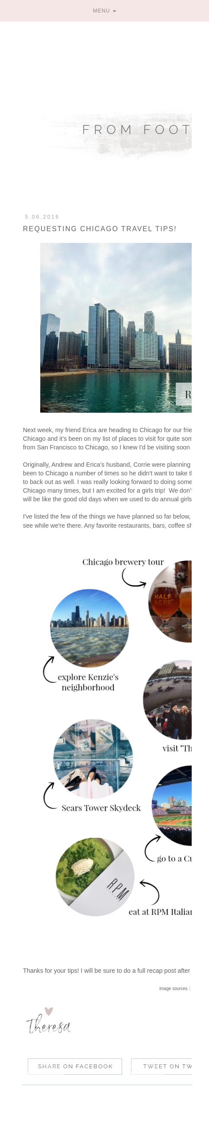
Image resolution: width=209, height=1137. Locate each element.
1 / (191, 988)
